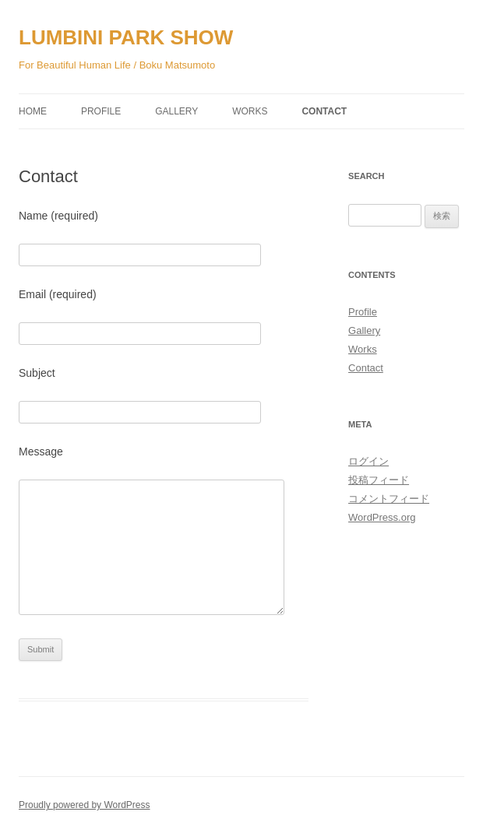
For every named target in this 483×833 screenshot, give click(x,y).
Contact (324, 111)
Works (249, 111)
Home (33, 111)
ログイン (368, 461)
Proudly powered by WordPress (84, 805)
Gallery (176, 111)
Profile (101, 111)
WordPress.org (381, 517)
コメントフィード (388, 498)
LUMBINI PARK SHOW (126, 37)
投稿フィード (378, 480)
